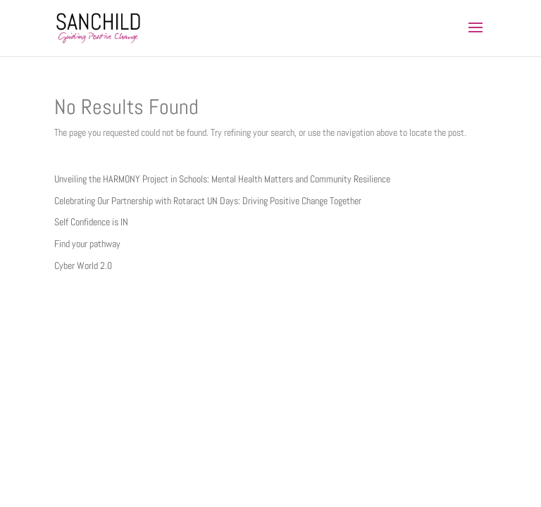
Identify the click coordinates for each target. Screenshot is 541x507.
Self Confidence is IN (91, 221)
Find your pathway (87, 243)
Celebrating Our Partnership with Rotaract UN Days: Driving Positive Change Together (207, 200)
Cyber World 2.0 (83, 265)
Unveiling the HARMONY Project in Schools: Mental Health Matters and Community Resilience (222, 179)
